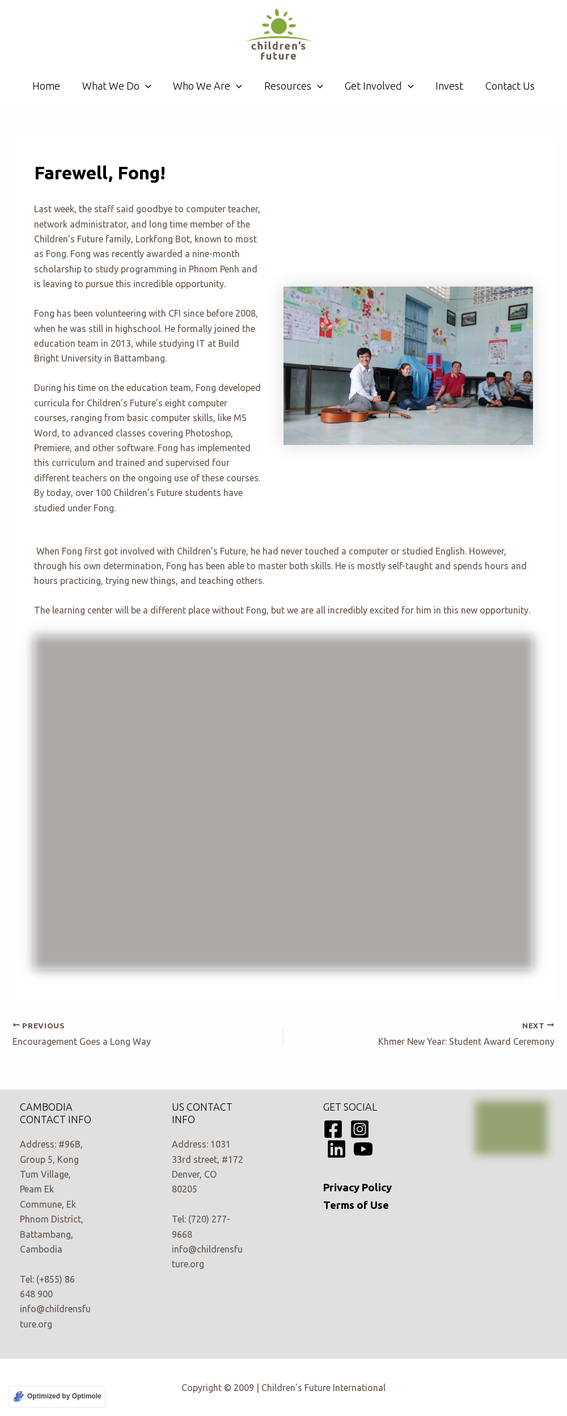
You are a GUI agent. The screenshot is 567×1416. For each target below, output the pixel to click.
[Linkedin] (336, 1149)
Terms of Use (356, 1205)
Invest (446, 85)
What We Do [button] (119, 86)
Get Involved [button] (377, 86)
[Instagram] (360, 1129)
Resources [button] (293, 86)
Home (51, 85)
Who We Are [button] (209, 86)
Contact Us (505, 85)
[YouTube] (363, 1149)
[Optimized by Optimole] (57, 1396)
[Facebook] (333, 1129)
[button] (148, 86)
